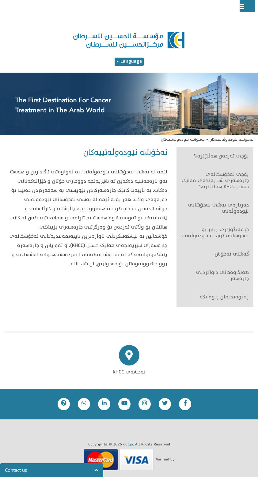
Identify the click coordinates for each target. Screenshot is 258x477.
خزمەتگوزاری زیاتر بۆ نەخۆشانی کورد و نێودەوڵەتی (215, 233)
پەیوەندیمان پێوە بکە (224, 297)
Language (129, 62)
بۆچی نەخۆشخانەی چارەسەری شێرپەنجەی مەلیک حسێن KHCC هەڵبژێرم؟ (215, 181)
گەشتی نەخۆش (232, 254)
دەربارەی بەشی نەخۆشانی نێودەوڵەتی (218, 208)
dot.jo (128, 444)
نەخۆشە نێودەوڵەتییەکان (231, 139)
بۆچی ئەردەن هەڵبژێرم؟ (221, 156)
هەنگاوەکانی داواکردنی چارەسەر (222, 276)
